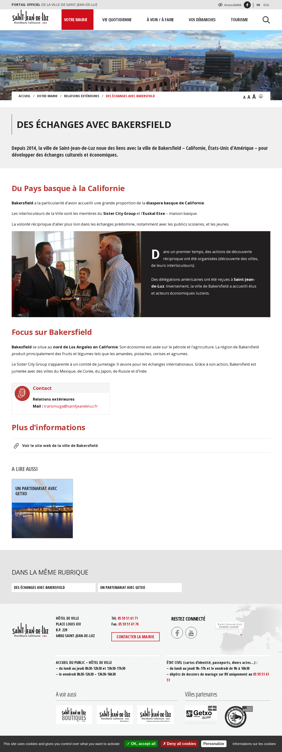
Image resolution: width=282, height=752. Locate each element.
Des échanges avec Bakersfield (39, 587)
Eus (266, 5)
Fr (258, 5)
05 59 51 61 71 (128, 618)
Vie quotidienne (117, 19)
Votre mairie (75, 19)
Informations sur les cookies (254, 744)
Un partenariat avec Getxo (122, 587)
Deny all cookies (179, 744)
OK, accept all (141, 744)
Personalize (213, 744)
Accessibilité (232, 5)
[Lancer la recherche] (264, 19)
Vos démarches (202, 19)
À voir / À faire (160, 19)
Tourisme (239, 19)
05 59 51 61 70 (128, 624)
